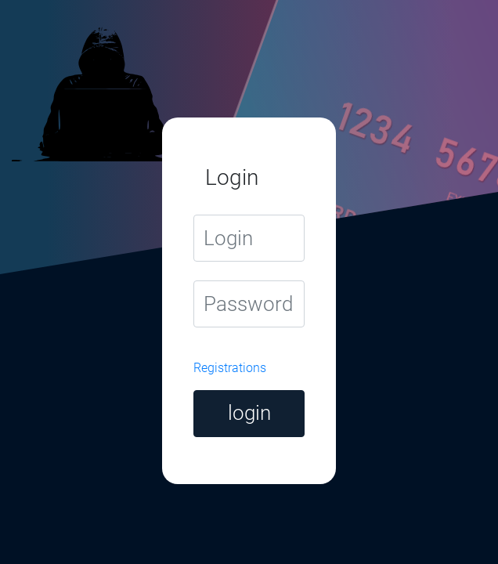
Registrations (229, 367)
